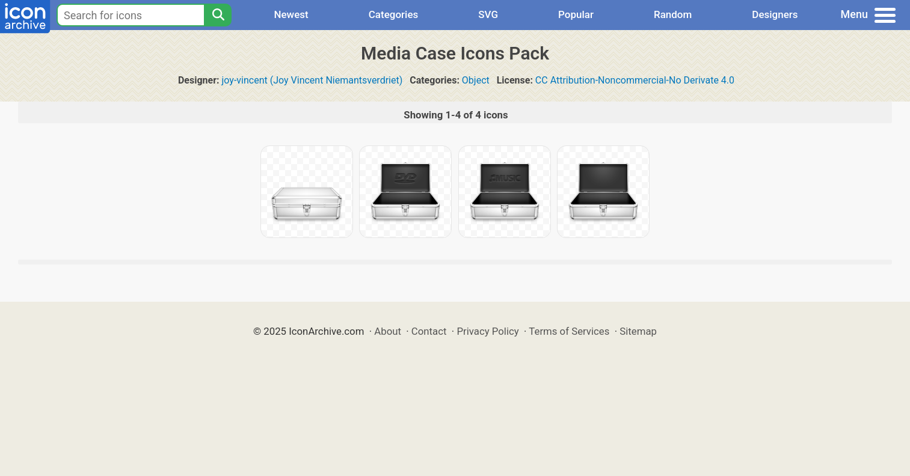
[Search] (218, 15)
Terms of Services (569, 331)
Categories (394, 14)
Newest (291, 14)
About (387, 331)
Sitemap (638, 331)
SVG (488, 14)
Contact (429, 331)
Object (476, 80)
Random (673, 14)
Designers (775, 14)
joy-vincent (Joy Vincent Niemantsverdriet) (312, 80)
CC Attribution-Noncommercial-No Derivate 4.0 (634, 80)
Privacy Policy (487, 331)
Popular (576, 14)
